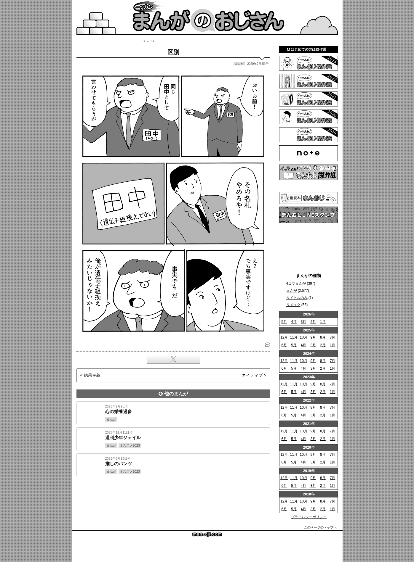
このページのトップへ (320, 527)
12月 (284, 337)
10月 (303, 337)
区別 (173, 52)
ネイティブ (252, 375)
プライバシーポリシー (309, 517)
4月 (294, 322)
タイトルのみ (297, 298)
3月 (303, 322)
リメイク (293, 305)
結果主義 (92, 375)
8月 (323, 337)
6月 (284, 345)
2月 (313, 322)
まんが (291, 291)
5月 (284, 322)
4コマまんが (296, 283)
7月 (332, 337)
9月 (313, 337)
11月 (294, 337)
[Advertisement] (173, 497)
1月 (323, 322)
